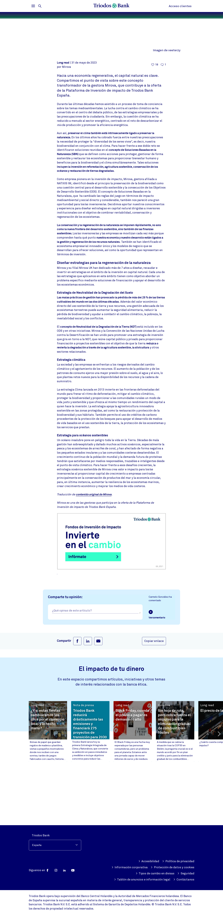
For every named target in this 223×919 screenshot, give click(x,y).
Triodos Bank (41, 835)
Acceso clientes (180, 6)
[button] (219, 789)
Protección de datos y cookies (172, 867)
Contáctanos (183, 879)
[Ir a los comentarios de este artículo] (163, 120)
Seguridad (185, 873)
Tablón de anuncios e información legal (142, 879)
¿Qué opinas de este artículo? (72, 665)
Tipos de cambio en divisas (155, 873)
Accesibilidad (148, 861)
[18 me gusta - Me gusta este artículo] (154, 120)
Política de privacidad (178, 861)
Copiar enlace (154, 696)
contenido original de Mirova (94, 549)
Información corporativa (130, 867)
